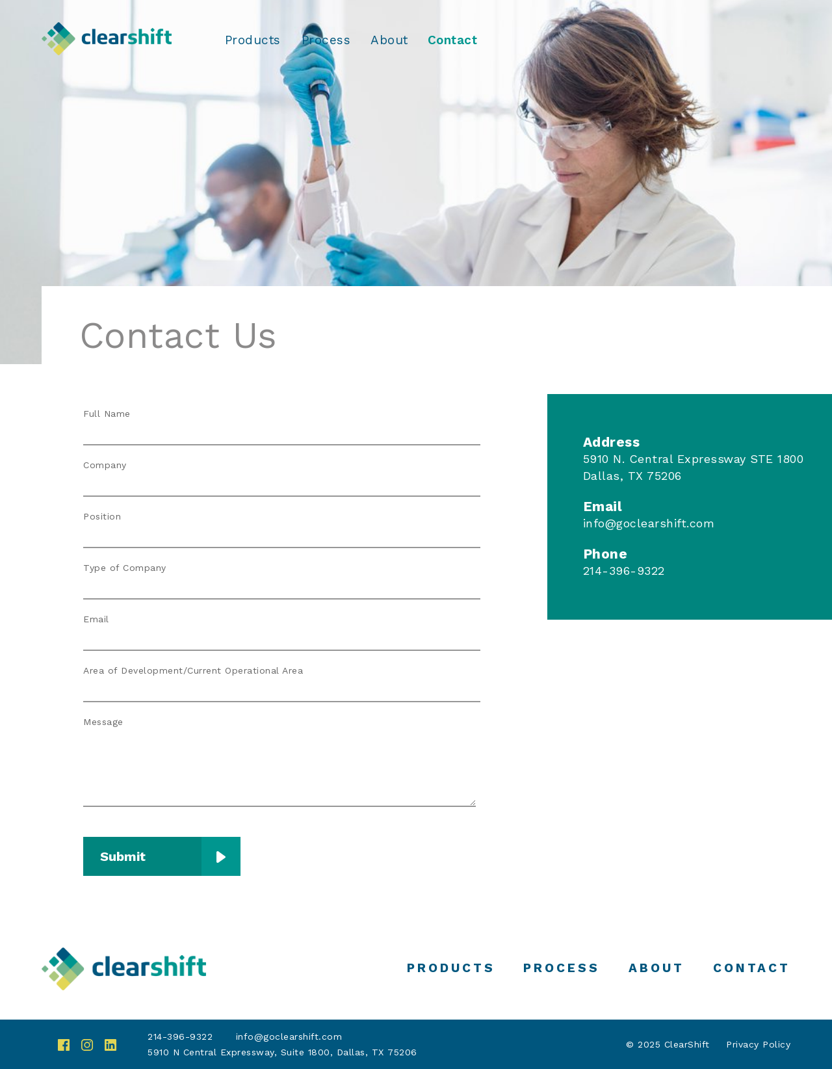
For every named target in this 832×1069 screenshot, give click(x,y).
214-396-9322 (180, 1036)
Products (253, 40)
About (389, 40)
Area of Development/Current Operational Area (193, 670)
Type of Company (124, 567)
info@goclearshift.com (649, 523)
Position (102, 516)
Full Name (107, 413)
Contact (453, 40)
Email (96, 619)
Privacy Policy (758, 1044)
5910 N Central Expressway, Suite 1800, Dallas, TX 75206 (282, 1052)
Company (105, 465)
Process (326, 40)
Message (103, 722)
